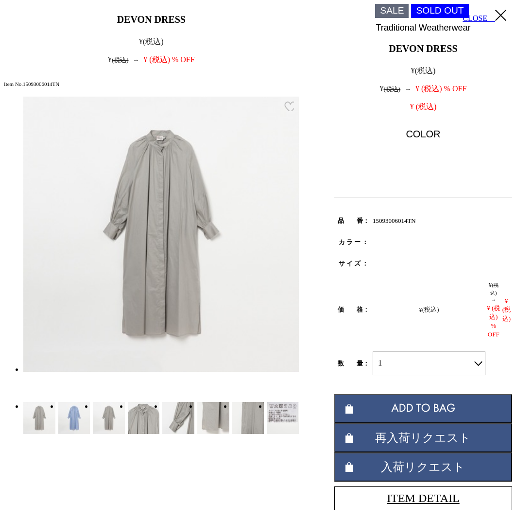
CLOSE (484, 16)
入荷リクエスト (423, 466)
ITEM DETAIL (423, 498)
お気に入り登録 (289, 106)
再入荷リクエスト (423, 437)
